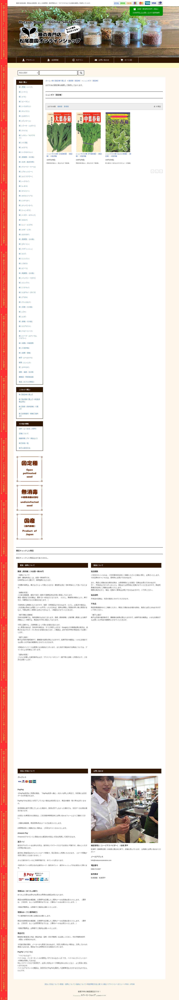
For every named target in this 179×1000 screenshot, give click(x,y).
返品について (81, 984)
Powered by (89, 995)
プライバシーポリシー (116, 984)
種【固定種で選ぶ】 (59, 81)
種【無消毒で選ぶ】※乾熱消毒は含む (29, 401)
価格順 (59, 106)
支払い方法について (52, 984)
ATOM (132, 984)
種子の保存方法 (24, 448)
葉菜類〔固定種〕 (74, 81)
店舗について (24, 433)
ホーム (47, 81)
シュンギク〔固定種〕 (91, 81)
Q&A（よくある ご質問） (28, 429)
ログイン (77, 59)
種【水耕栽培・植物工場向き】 (28, 415)
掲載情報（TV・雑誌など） (29, 438)
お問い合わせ (101, 59)
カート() (126, 59)
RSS (127, 984)
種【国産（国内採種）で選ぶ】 (28, 408)
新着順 (66, 106)
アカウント (28, 59)
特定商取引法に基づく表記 (97, 984)
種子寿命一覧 (24, 443)
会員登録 (52, 59)
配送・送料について (67, 984)
